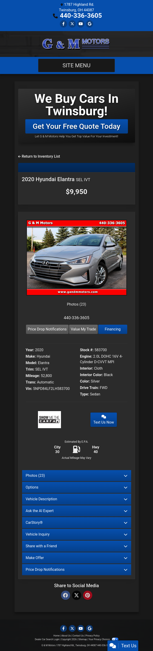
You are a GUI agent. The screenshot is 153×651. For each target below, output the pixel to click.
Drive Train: (89, 388)
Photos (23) (76, 304)
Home (56, 635)
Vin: (29, 388)
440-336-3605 (81, 15)
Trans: (31, 382)
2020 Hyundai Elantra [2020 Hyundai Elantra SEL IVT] (56, 179)
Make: (31, 356)
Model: (31, 363)
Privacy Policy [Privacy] (92, 635)
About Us (66, 635)
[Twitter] (76, 596)
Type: (84, 394)
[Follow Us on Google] (89, 23)
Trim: (30, 369)
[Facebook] (65, 596)
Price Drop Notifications (47, 329)
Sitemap (82, 639)
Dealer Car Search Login (47, 639)
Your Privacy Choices (103, 639)
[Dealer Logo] (76, 44)
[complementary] (139, 637)
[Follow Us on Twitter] (72, 23)
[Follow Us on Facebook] (63, 23)
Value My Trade (83, 329)
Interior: (86, 368)
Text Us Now (103, 419)
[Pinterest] (87, 596)
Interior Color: (91, 375)
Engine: (86, 356)
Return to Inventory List (39, 156)
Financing (113, 329)
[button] (33, 258)
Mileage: (33, 376)
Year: (30, 350)
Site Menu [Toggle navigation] (77, 65)
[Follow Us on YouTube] (80, 23)
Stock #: (87, 350)
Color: (85, 381)
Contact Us (78, 635)
